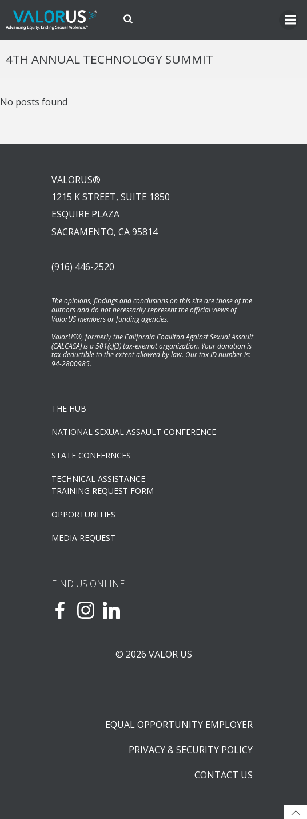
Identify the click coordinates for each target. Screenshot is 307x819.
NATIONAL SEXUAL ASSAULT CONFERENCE (133, 431)
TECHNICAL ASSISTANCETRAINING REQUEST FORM (102, 484)
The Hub (68, 408)
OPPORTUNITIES (83, 514)
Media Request (83, 537)
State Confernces (91, 455)
